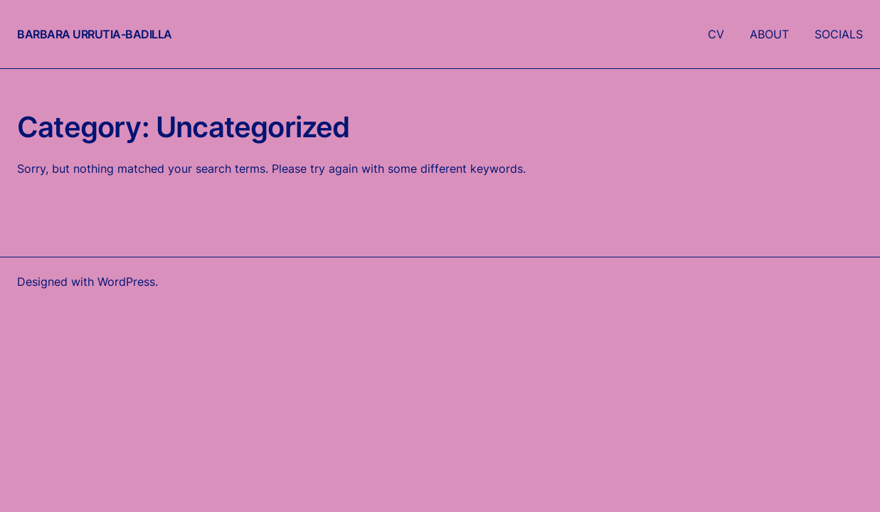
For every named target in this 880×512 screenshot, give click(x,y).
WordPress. (127, 281)
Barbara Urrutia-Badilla (94, 34)
